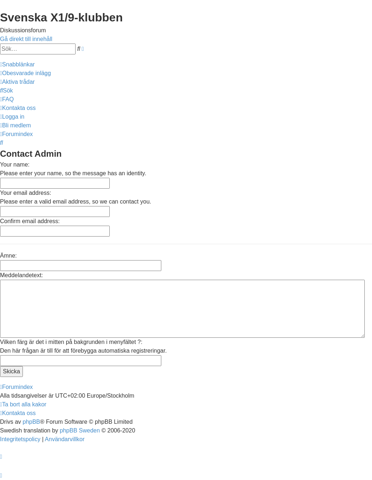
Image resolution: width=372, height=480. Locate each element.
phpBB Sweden (80, 430)
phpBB (31, 422)
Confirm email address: (30, 221)
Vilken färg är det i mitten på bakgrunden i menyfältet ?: (71, 342)
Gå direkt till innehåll (26, 39)
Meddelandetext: (21, 275)
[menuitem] (25, 73)
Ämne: (8, 256)
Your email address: (25, 193)
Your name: (14, 164)
